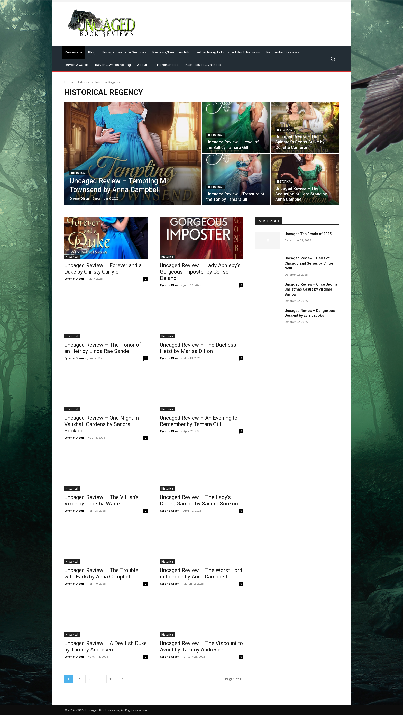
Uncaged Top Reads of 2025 (308, 234)
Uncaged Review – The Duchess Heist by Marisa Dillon (198, 348)
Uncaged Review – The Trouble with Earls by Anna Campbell (101, 573)
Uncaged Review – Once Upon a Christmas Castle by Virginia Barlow (311, 289)
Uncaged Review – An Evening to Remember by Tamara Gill (198, 421)
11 (111, 679)
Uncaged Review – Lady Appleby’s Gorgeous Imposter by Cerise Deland (200, 271)
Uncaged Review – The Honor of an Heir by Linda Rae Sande (102, 348)
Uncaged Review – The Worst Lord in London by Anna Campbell (201, 573)
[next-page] (122, 679)
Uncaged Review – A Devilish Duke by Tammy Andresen (105, 646)
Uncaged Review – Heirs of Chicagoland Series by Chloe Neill (309, 263)
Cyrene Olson (74, 278)
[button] (333, 59)
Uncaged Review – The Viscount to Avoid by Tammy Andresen (201, 646)
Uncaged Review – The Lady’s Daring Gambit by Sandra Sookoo (199, 500)
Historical (83, 82)
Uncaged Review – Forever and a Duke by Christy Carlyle (103, 268)
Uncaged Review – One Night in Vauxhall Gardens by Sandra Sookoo (101, 424)
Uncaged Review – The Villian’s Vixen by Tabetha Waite (101, 500)
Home (68, 82)
